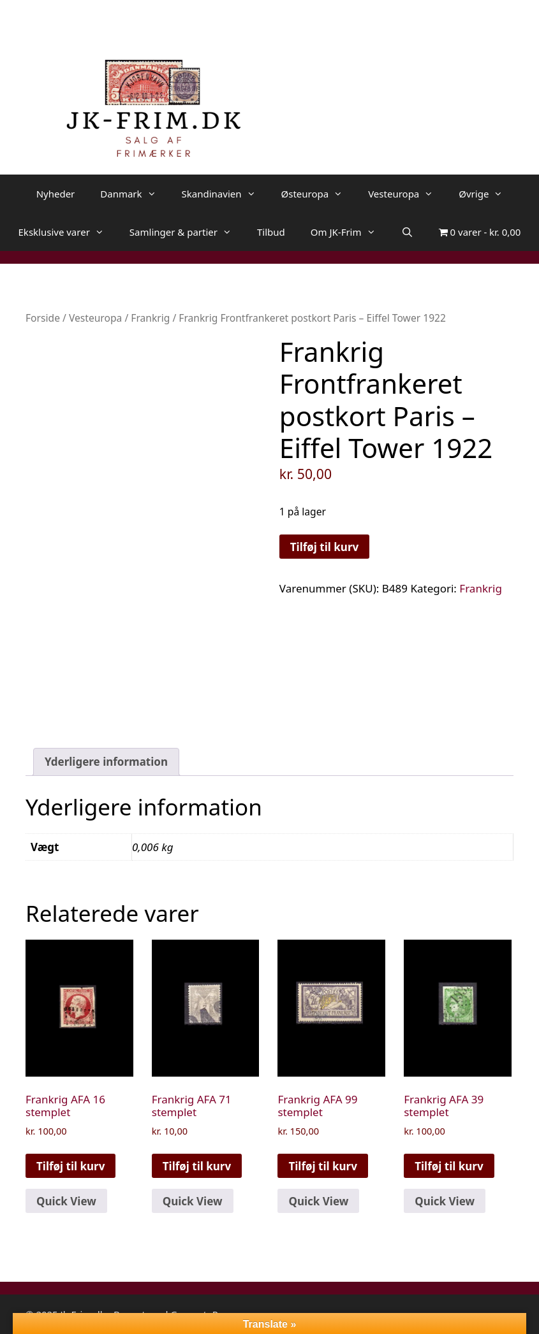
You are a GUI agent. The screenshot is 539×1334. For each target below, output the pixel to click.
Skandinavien (225, 194)
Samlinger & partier (186, 232)
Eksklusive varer (67, 232)
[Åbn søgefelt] (407, 232)
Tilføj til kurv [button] (70, 1166)
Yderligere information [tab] (106, 761)
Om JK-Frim (349, 232)
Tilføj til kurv (324, 547)
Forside (43, 318)
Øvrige (487, 194)
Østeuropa (318, 194)
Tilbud (271, 232)
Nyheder (55, 193)
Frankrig (150, 318)
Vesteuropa (407, 194)
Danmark (134, 194)
